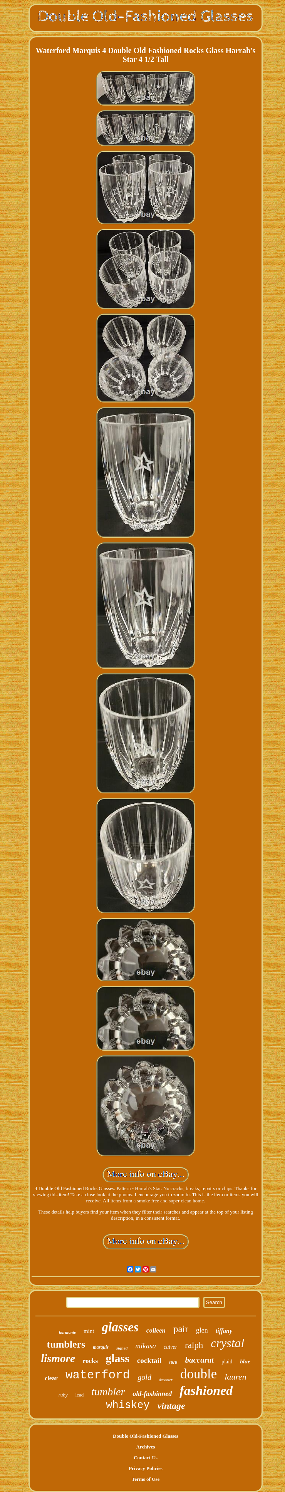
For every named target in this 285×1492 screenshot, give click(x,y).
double (198, 1373)
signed (121, 1348)
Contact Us (146, 1457)
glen (202, 1330)
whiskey (127, 1405)
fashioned (206, 1390)
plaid (226, 1362)
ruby (63, 1395)
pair (180, 1329)
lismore (58, 1358)
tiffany (224, 1331)
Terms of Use (145, 1479)
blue (245, 1361)
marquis (101, 1347)
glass (117, 1358)
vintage (171, 1406)
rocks (90, 1361)
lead (79, 1395)
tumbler (108, 1392)
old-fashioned (152, 1394)
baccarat (199, 1360)
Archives (145, 1447)
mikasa (145, 1346)
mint (89, 1331)
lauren (235, 1376)
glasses (120, 1327)
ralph (194, 1345)
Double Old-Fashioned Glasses (145, 1436)
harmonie (67, 1332)
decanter (166, 1380)
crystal (227, 1343)
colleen (156, 1330)
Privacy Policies (146, 1468)
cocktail (149, 1360)
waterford (97, 1375)
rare (173, 1362)
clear (51, 1378)
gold (144, 1377)
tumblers (66, 1344)
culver (170, 1347)
